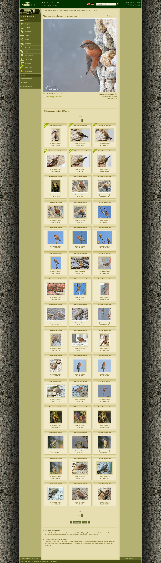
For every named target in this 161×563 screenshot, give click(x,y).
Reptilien (27, 27)
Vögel (26, 19)
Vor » (84, 522)
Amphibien (28, 31)
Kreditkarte (88, 543)
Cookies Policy (24, 82)
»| (89, 522)
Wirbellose (28, 43)
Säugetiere (28, 24)
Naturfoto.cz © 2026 (130, 558)
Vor (114, 16)
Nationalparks (29, 55)
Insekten (27, 39)
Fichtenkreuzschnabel (77, 10)
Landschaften (29, 59)
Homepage (47, 10)
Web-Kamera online (26, 78)
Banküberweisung (100, 543)
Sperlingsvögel (63, 10)
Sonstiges (28, 63)
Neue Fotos (28, 71)
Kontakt (137, 5)
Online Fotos (28, 67)
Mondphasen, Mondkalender (40, 561)
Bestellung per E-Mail (54, 97)
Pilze (26, 51)
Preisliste (131, 5)
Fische (27, 35)
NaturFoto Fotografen (26, 86)
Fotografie (27, 561)
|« (70, 522)
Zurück (109, 16)
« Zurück (77, 522)
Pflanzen (27, 47)
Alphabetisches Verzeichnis (30, 558)
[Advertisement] (130, 47)
